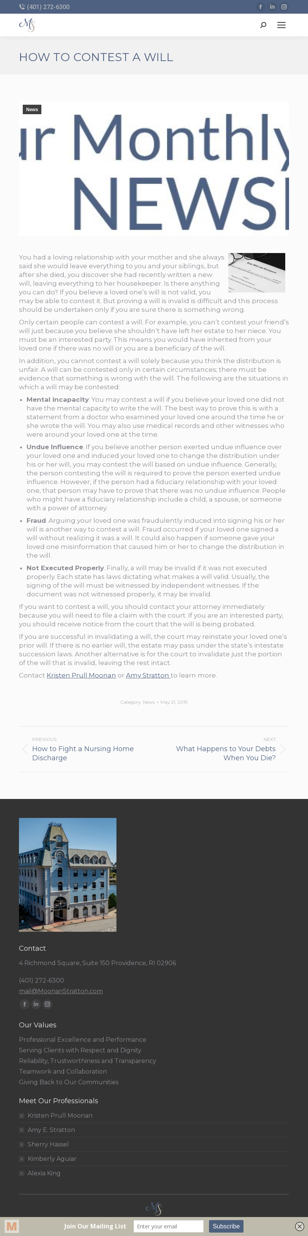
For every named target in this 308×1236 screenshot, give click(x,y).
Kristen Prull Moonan (81, 675)
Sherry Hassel (48, 1144)
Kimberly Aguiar (52, 1159)
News (32, 109)
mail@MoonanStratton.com (61, 991)
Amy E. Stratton (51, 1130)
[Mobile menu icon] (281, 25)
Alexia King (44, 1173)
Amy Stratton (148, 675)
